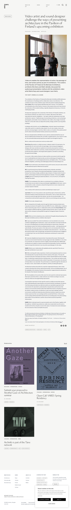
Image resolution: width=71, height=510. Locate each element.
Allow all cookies (44, 499)
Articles (43, 31)
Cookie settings (51, 503)
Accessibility (23, 502)
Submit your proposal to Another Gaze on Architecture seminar (18, 393)
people (45, 329)
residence (47, 404)
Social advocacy (7, 482)
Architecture (7, 478)
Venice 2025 (39, 329)
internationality (13, 448)
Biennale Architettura (30, 329)
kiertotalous (40, 404)
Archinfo (7, 448)
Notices (20, 386)
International (36, 31)
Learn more (40, 495)
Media (27, 482)
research (12, 401)
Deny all (59, 499)
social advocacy (25, 448)
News (38, 5)
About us (28, 475)
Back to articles (8, 16)
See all (65, 343)
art (49, 329)
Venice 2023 (39, 484)
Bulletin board (18, 485)
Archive (16, 487)
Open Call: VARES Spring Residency (49, 396)
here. (26, 319)
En (59, 5)
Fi (57, 5)
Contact (27, 480)
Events (16, 482)
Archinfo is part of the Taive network (17, 443)
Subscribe (55, 484)
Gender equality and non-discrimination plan (30, 504)
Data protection (32, 502)
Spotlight (45, 478)
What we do (7, 475)
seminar (6, 401)
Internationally (7, 480)
